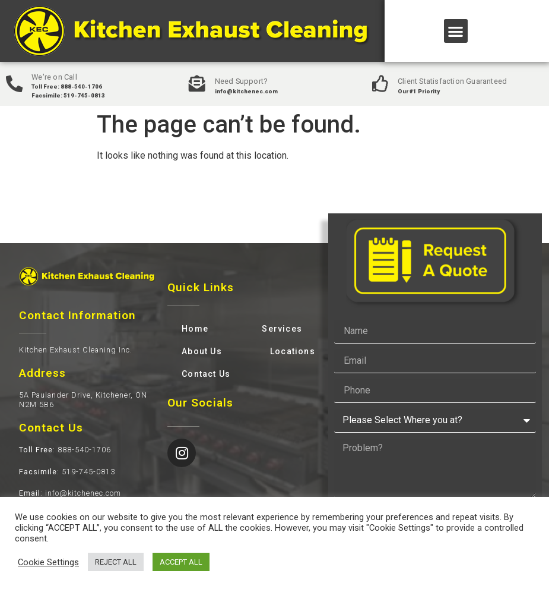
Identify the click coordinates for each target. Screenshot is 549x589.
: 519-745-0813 (67, 471)
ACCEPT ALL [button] (181, 561)
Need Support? (241, 81)
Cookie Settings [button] (48, 562)
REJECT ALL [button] (116, 561)
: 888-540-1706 (65, 449)
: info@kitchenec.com (70, 493)
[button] (456, 31)
